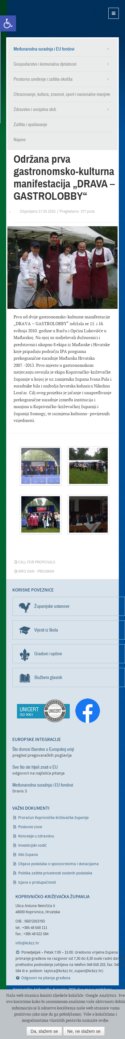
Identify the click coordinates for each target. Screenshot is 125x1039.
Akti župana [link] (28, 855)
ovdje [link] (103, 1020)
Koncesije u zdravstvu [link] (36, 836)
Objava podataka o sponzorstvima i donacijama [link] (58, 864)
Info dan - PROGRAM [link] (36, 572)
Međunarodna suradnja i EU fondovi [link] (44, 49)
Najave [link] (20, 140)
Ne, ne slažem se (84, 1031)
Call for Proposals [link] (36, 562)
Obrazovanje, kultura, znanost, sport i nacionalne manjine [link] (62, 94)
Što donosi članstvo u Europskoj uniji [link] (43, 749)
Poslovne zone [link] (30, 827)
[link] (8, 23)
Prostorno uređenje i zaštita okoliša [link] (43, 79)
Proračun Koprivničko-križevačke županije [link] (53, 818)
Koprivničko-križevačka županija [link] (36, 18)
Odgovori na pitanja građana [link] (45, 978)
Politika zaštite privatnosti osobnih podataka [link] (55, 873)
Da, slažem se (44, 1031)
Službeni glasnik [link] (48, 677)
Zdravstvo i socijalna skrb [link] (35, 109)
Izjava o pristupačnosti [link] (37, 883)
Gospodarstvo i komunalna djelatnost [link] (45, 64)
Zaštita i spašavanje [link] (30, 124)
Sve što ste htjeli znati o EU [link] (35, 767)
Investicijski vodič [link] (32, 846)
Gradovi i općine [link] (48, 654)
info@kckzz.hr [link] (27, 943)
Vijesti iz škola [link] (46, 630)
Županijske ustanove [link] (51, 606)
